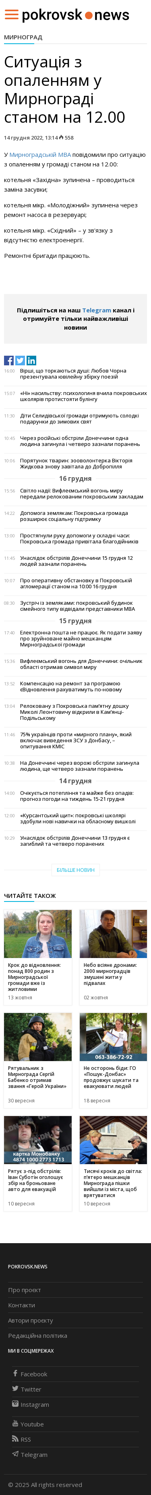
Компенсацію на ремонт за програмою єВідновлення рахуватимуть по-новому (71, 687)
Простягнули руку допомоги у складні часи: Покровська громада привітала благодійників (79, 539)
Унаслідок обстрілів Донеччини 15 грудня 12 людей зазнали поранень (76, 561)
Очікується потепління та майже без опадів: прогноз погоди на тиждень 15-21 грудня (77, 796)
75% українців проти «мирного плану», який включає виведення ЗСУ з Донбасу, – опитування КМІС (76, 740)
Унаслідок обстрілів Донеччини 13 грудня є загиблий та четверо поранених (75, 841)
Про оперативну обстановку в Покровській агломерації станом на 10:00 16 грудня (76, 583)
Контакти (21, 1305)
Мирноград (23, 37)
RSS (21, 1439)
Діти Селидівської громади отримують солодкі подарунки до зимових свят (79, 419)
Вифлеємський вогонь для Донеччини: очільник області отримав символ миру (81, 664)
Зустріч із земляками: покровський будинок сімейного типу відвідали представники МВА (77, 606)
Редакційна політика (37, 1335)
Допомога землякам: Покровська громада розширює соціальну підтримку (74, 516)
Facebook (29, 1374)
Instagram (30, 1404)
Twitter (26, 1389)
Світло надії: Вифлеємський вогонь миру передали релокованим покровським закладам (81, 494)
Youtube (28, 1424)
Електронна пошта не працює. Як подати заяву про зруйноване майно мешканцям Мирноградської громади (81, 639)
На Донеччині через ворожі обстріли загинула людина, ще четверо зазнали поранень (79, 766)
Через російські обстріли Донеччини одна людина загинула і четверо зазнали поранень (80, 441)
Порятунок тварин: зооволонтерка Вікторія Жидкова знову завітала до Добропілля (76, 464)
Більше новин (76, 870)
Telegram (96, 310)
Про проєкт (24, 1290)
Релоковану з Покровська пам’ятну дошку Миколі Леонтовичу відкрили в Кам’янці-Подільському (74, 712)
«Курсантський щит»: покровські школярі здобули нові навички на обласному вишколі (78, 818)
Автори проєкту (30, 1320)
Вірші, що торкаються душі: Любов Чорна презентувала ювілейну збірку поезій (73, 374)
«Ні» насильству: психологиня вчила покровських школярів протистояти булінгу (83, 396)
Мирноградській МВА (40, 154)
